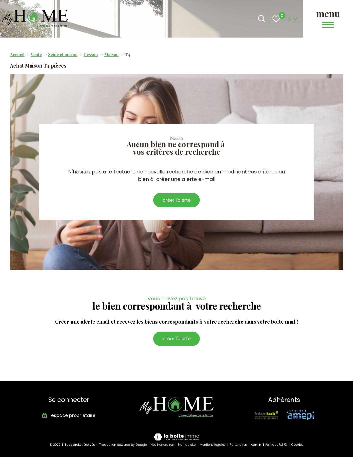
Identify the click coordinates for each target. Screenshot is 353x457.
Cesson (91, 54)
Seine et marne (62, 54)
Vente (36, 54)
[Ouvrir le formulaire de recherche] (262, 19)
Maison (111, 54)
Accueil (17, 54)
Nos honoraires (162, 444)
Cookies (297, 444)
